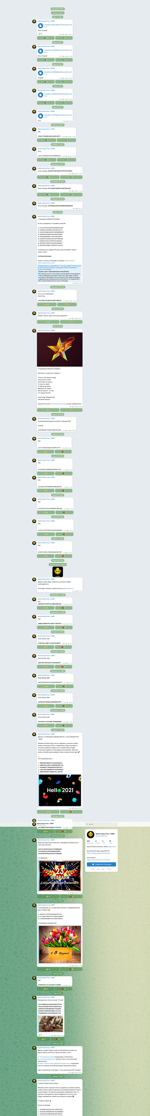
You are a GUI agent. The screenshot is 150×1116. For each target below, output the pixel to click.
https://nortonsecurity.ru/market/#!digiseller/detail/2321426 (57, 445)
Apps (103, 47)
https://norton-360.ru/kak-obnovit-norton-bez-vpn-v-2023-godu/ (59, 652)
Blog (98, 47)
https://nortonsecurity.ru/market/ (49, 951)
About (93, 47)
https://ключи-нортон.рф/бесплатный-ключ (54, 242)
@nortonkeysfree (101, 14)
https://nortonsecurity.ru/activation (98, 38)
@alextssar (112, 25)
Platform (109, 47)
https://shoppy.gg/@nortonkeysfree (98, 31)
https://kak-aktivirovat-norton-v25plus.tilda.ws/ (53, 1102)
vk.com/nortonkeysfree (47, 237)
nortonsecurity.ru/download (47, 396)
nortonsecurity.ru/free (46, 235)
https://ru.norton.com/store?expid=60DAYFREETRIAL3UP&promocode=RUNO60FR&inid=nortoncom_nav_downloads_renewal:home (60, 919)
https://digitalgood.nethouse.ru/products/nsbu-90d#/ (55, 1033)
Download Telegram (101, 43)
